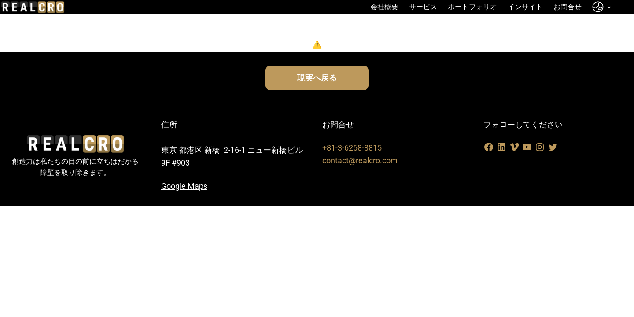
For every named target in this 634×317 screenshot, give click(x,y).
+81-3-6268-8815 (352, 147)
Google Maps (184, 186)
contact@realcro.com (360, 160)
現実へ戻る (317, 77)
